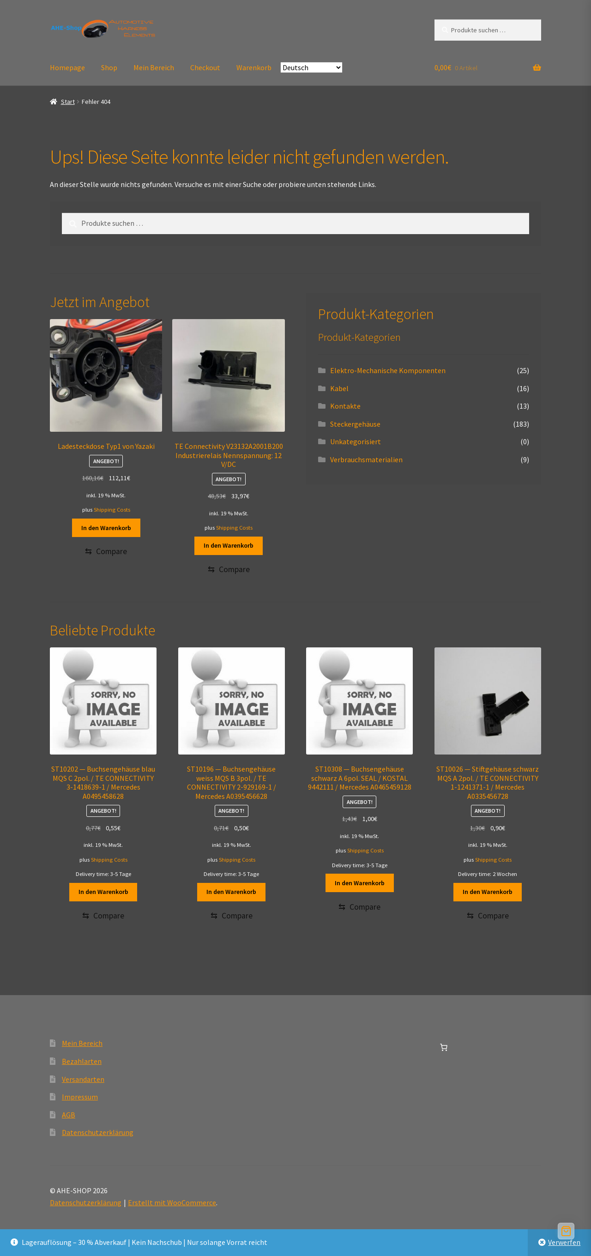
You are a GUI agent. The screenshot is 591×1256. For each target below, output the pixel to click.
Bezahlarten (82, 1061)
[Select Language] (311, 67)
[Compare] (106, 551)
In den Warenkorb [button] (106, 528)
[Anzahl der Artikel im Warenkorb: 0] (443, 1048)
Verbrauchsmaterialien (366, 459)
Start (68, 101)
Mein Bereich (153, 67)
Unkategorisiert (355, 441)
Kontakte (345, 406)
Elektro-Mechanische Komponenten (388, 370)
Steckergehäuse (355, 424)
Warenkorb (253, 67)
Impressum (80, 1097)
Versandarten (83, 1079)
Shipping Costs (112, 509)
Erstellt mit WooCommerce (172, 1203)
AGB (68, 1115)
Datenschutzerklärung (97, 1132)
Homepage (67, 67)
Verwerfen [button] (564, 1242)
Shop (109, 67)
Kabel (339, 388)
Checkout (205, 67)
